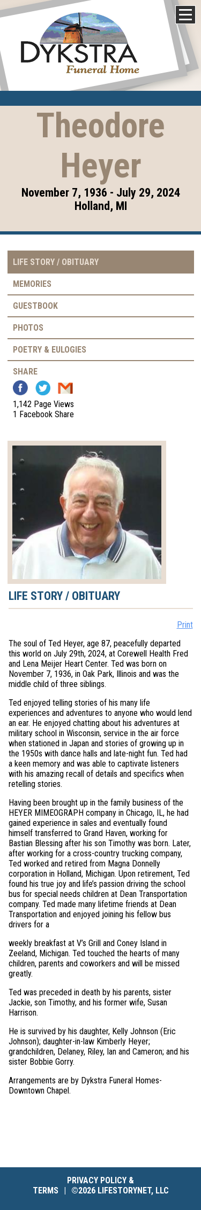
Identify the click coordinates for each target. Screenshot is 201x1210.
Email (65, 387)
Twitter (42, 387)
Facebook (20, 387)
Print (185, 625)
